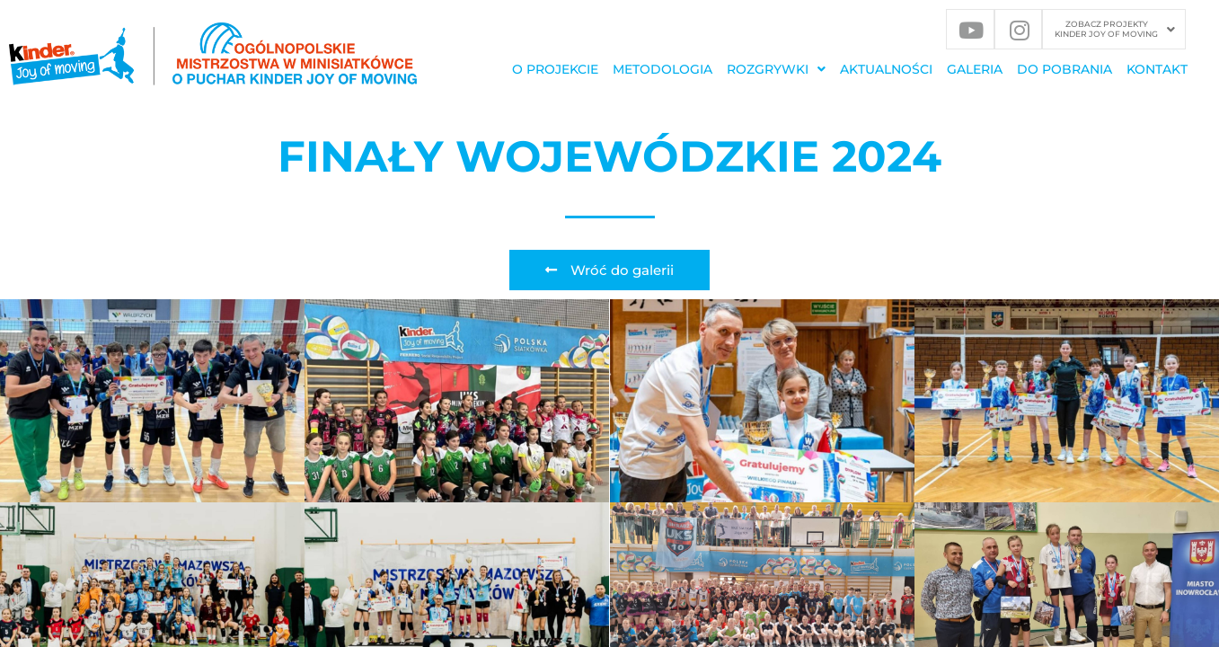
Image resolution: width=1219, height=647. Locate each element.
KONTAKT (1157, 69)
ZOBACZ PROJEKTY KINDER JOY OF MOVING (1115, 29)
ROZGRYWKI (776, 69)
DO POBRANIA (1064, 69)
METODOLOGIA (662, 69)
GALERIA (975, 69)
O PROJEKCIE (555, 69)
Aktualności (886, 69)
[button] (1114, 29)
